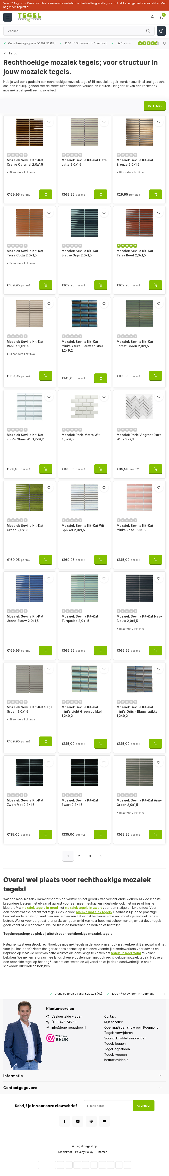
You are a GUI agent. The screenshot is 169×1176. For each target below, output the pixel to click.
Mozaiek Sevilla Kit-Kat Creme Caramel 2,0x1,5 (25, 162)
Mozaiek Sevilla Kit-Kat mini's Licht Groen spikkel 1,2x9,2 (82, 711)
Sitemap (102, 1152)
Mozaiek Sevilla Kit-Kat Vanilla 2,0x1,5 (25, 344)
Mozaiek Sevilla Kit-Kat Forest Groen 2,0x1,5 (135, 344)
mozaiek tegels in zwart (83, 907)
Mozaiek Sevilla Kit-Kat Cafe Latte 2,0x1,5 (84, 162)
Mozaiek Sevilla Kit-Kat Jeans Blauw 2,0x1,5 (25, 618)
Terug (10, 53)
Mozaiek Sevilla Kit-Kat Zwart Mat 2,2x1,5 (25, 802)
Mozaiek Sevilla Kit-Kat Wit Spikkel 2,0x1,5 (83, 528)
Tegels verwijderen (118, 1033)
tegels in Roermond (126, 953)
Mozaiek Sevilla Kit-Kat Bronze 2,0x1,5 (135, 162)
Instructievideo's (116, 1060)
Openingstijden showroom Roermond (131, 1027)
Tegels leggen (115, 1043)
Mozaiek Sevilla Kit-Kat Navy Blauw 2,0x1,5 (139, 618)
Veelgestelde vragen (66, 1016)
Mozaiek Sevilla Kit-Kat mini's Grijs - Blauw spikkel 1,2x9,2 (137, 711)
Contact (110, 1016)
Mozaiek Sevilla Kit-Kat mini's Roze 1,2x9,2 (135, 528)
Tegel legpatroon (117, 1049)
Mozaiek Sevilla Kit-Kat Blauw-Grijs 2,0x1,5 (80, 253)
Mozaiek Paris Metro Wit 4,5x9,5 (81, 437)
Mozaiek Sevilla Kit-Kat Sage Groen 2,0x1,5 (29, 709)
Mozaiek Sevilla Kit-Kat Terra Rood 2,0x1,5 (135, 253)
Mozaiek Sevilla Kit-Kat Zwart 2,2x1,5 (80, 802)
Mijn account (113, 1022)
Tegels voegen (115, 1054)
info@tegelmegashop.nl (68, 1027)
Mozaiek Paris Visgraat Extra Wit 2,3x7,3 (139, 437)
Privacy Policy (84, 1152)
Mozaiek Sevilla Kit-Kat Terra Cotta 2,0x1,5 (25, 253)
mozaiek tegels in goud (40, 907)
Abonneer (144, 1105)
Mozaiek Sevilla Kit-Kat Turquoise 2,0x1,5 (80, 618)
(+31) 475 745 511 (64, 1022)
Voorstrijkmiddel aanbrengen (125, 1038)
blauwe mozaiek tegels (94, 912)
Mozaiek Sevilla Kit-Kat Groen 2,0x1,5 (25, 528)
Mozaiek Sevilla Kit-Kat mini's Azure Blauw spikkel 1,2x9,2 (82, 346)
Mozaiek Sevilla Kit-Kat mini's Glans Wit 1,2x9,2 (25, 437)
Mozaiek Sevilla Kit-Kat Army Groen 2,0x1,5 (139, 802)
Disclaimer (65, 1152)
